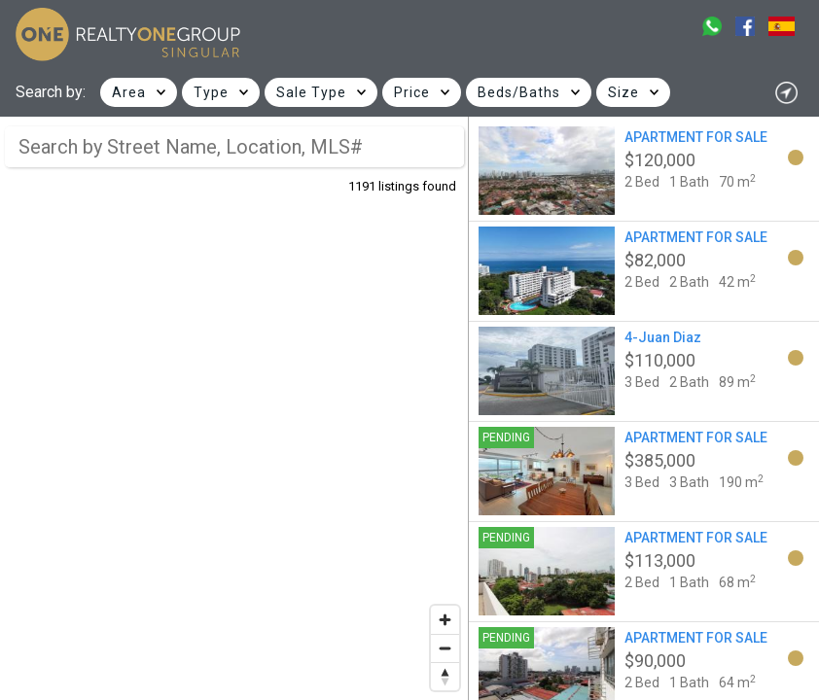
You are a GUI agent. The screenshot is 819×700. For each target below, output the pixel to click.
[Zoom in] (445, 620)
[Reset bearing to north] (445, 676)
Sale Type (311, 92)
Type (211, 92)
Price (412, 92)
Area (129, 92)
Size (623, 92)
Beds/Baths (519, 92)
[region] (234, 408)
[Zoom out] (445, 648)
